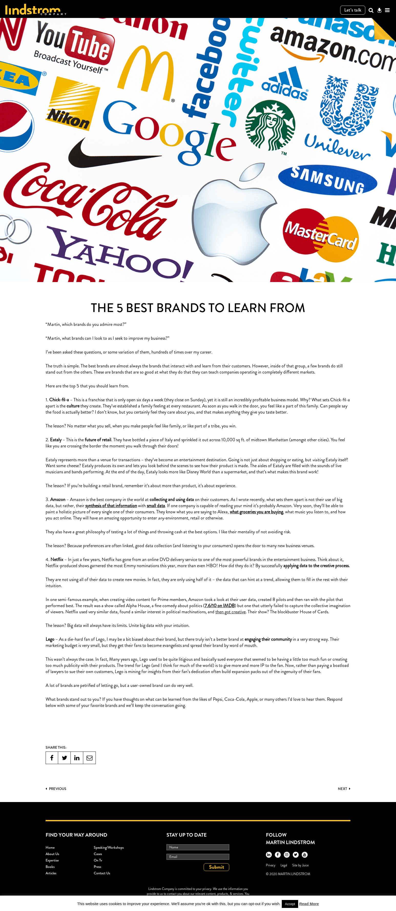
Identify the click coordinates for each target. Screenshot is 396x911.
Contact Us (102, 873)
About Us (52, 853)
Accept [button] (290, 904)
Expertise (52, 860)
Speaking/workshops (109, 847)
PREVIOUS (56, 788)
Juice (305, 865)
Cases (98, 853)
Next (344, 788)
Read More (309, 904)
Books (50, 866)
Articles (51, 873)
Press (97, 866)
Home (50, 847)
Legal (283, 865)
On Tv (98, 860)
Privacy (270, 865)
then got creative (230, 612)
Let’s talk (352, 10)
